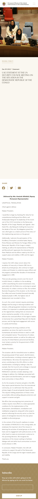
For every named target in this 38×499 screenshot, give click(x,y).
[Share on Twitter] (11, 188)
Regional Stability (7, 61)
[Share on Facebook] (3, 188)
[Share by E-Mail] (19, 188)
